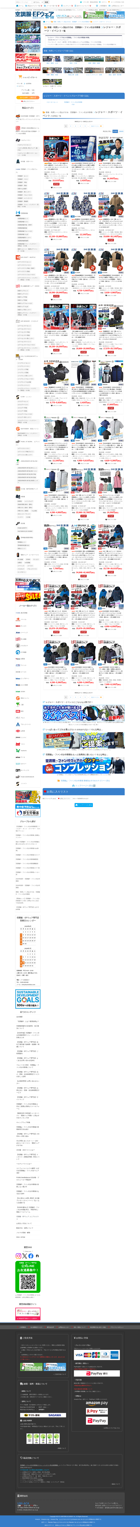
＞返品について (115, 1484)
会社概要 (19, 1017)
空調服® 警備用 (23, 201)
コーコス (30, 566)
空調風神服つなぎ (23, 234)
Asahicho (21, 750)
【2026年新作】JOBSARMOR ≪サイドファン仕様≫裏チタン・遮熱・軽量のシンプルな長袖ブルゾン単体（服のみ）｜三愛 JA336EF (83, 446)
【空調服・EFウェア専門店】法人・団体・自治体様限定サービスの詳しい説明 (27, 1074)
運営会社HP (50, 1327)
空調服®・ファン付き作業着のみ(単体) (27, 849)
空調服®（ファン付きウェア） (26, 170)
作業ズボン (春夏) (23, 511)
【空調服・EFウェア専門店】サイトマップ (27, 1098)
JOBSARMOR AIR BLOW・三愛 (27, 462)
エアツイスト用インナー (25, 455)
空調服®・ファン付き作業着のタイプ (28, 855)
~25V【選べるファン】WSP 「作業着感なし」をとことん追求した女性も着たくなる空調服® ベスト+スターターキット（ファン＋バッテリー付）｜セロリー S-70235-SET (83, 499)
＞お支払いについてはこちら (111, 1428)
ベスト (20, 744)
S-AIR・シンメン (24, 397)
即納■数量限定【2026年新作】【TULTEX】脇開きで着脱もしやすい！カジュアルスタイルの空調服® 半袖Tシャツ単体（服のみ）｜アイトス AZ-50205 (111, 279)
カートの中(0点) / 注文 (116, 2)
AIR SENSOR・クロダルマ (27, 321)
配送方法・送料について (24, 1228)
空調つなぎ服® (22, 188)
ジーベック (21, 566)
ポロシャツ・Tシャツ (24, 514)
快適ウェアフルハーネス (25, 303)
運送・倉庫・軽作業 (115, 72)
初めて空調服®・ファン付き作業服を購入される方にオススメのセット (28, 843)
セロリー (21, 764)
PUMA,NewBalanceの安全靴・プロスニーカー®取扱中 (27, 1179)
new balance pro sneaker (25, 531)
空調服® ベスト (23, 179)
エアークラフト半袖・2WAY (26, 268)
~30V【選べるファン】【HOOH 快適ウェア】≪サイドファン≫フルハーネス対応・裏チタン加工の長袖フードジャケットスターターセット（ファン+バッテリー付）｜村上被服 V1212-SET (110, 555)
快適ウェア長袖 (22, 300)
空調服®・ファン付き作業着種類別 (27, 859)
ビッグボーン (22, 572)
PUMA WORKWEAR (25, 777)
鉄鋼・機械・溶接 (52, 72)
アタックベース (32, 569)
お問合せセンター (116, 6)
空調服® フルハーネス (25, 195)
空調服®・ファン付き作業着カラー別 (28, 868)
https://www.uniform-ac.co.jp (29, 1507)
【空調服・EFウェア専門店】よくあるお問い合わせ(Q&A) (27, 1059)
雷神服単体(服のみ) (23, 545)
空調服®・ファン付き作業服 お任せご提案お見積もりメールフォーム (27, 1106)
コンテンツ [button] (67, 6)
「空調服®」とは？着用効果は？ (27, 1021)
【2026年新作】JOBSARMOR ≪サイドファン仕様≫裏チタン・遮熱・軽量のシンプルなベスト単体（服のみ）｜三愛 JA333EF (56, 498)
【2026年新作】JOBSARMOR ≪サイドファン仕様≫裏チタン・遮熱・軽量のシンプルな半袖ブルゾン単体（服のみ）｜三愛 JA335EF (110, 446)
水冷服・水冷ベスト (24, 161)
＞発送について (61, 1448)
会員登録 (27, 83)
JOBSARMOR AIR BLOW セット (27, 468)
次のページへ (96, 126)
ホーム (20, 6)
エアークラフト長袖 (24, 271)
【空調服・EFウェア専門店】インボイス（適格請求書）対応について (27, 1157)
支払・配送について (80, 1327)
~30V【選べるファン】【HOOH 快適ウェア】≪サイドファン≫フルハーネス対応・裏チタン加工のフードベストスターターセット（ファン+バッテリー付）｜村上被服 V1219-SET (83, 615)
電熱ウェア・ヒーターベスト (27, 555)
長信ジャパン (22, 698)
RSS (18, 1237)
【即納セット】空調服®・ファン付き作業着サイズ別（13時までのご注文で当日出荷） (28, 901)
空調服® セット (23, 176)
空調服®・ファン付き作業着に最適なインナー (28, 836)
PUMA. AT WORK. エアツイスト (28, 443)
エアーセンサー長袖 (24, 335)
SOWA (28, 559)
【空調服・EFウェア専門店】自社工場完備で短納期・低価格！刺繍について (27, 1044)
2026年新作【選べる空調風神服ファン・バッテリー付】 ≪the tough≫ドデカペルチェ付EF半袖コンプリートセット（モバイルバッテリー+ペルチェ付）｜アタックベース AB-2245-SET (83, 555)
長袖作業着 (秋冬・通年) (25, 504)
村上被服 (20, 559)
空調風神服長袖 (22, 228)
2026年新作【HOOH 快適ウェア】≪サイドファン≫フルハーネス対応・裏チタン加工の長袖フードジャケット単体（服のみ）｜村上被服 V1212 (110, 614)
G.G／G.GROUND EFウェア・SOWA (27, 357)
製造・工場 (73, 60)
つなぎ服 (34, 511)
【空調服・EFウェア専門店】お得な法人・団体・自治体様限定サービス (27, 1090)
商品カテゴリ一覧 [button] (33, 6)
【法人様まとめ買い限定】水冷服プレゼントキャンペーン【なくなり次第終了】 (27, 1200)
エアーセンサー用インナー (25, 338)
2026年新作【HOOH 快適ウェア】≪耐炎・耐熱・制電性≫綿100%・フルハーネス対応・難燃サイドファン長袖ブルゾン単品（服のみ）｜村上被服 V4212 (110, 671)
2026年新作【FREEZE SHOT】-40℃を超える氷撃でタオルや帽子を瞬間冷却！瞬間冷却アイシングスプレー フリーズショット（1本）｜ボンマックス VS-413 (83, 167)
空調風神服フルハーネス (25, 231)
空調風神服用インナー (24, 237)
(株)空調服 (21, 613)
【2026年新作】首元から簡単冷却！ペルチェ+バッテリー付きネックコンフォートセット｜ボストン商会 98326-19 (111, 166)
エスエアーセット (23, 401)
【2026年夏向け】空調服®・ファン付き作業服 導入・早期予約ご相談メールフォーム (27, 1209)
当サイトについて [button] (83, 6)
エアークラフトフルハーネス (26, 274)
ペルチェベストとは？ (24, 1164)
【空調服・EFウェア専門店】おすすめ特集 (27, 908)
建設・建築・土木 (52, 60)
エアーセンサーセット (24, 326)
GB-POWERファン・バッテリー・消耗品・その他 (28, 434)
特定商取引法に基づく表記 (98, 1327)
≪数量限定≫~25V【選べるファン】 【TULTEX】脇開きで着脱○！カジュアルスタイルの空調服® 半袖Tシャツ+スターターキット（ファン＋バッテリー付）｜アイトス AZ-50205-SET (56, 279)
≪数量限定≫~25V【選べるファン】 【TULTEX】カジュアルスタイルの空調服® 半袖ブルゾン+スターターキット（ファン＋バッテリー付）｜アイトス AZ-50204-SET (111, 223)
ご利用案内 (101, 6)
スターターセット (52, 102)
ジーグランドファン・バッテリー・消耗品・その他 (27, 389)
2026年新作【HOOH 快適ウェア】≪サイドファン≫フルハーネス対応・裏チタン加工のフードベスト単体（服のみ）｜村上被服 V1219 (83, 670)
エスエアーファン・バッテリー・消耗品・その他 (27, 421)
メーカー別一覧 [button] (51, 6)
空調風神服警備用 (23, 241)
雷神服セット (22, 542)
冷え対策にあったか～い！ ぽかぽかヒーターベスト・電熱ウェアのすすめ (27, 1143)
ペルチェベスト (23, 140)
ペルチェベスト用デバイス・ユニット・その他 (27, 154)
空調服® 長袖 (22, 185)
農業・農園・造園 (94, 60)
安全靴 (20, 523)
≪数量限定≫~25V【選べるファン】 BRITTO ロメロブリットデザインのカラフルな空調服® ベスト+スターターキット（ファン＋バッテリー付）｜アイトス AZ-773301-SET (56, 223)
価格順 (121, 131)
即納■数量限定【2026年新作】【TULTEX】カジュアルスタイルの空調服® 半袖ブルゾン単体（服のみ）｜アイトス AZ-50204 (83, 278)
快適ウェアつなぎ (23, 306)
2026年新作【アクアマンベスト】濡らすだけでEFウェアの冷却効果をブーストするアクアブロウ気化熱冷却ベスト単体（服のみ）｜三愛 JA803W (56, 446)
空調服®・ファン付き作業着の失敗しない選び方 (27, 1185)
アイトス (21, 665)
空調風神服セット (23, 218)
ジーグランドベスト (24, 366)
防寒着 (20, 501)
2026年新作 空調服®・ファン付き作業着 (28, 886)
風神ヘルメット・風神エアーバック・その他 (27, 250)
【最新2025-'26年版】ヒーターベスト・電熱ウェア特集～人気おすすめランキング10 (27, 1115)
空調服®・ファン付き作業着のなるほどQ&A (27, 1192)
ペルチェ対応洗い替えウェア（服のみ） (27, 149)
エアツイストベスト (24, 448)
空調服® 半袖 (22, 182)
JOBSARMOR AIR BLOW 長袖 (27, 477)
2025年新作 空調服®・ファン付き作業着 (28, 880)
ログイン (103, 2)
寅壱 (20, 711)
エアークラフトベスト (24, 265)
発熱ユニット (22, 548)
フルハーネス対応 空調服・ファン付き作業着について (27, 1066)
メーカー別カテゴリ (28, 606)
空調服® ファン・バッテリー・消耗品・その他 (28, 205)
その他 (28, 517)
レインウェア (29, 501)
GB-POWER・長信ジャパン (27, 429)
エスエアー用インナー (24, 417)
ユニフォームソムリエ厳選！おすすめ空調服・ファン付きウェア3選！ (27, 1170)
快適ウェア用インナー (24, 309)
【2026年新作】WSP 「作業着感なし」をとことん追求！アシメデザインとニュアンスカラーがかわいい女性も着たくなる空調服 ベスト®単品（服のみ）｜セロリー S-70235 (56, 555)
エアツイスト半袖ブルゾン (25, 451)
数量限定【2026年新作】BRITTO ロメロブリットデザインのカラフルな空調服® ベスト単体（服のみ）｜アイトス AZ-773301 (83, 222)
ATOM (23, 1237)
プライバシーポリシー (117, 1327)
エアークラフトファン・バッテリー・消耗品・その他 (27, 279)
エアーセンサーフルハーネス (26, 345)
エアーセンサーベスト (24, 329)
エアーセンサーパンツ (24, 341)
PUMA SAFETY (22, 528)
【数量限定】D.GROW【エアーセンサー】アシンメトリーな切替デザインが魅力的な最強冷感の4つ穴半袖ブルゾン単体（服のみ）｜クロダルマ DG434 (56, 390)
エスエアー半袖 (22, 408)
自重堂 (20, 562)
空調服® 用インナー (24, 192)
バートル (21, 619)
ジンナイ (21, 737)
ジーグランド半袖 (23, 369)
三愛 (20, 705)
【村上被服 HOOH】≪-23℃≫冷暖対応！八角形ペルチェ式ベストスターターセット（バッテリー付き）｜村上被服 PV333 (56, 334)
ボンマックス (22, 770)
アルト (20, 718)
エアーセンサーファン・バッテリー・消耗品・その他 (27, 349)
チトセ (20, 757)
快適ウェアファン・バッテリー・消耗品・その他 (27, 314)
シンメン (21, 783)
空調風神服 (22, 213)
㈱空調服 (27, 562)
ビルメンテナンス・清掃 (94, 72)
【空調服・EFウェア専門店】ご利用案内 (27, 1052)
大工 (115, 60)
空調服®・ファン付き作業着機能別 (27, 863)
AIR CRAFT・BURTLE (25, 257)
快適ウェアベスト (23, 294)
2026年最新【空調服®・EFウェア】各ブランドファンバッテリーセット (28, 118)
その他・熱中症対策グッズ (27, 489)
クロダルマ (21, 569)
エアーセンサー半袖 (24, 332)
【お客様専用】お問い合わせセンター (27, 1082)
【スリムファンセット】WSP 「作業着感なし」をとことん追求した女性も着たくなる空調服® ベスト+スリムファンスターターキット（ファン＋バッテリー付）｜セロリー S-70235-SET (110, 499)
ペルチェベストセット (24, 145)
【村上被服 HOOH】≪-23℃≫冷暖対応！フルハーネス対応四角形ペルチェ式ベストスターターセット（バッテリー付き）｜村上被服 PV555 (83, 334)
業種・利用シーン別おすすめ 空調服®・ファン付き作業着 (28, 893)
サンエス (36, 559)
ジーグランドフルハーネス (25, 379)
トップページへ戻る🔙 (83, 786)
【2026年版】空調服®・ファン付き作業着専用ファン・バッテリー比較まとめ (27, 1035)
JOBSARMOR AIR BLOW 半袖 (27, 474)
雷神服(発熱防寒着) (24, 537)
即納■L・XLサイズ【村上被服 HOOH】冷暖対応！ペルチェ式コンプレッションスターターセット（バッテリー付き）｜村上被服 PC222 (56, 166)
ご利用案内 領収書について (82, 1391)
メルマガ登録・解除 (23, 1232)
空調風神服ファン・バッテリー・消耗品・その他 (27, 245)
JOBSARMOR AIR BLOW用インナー (28, 481)
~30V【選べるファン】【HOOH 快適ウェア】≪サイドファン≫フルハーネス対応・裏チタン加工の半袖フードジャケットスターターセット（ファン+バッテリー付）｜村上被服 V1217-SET (56, 615)
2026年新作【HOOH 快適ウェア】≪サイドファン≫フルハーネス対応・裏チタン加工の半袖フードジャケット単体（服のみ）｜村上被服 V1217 (56, 670)
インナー (20, 517)
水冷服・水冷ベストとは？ (25, 1150)
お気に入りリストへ (27, 101)
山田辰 (20, 731)
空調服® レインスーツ (25, 198)
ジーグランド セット (24, 363)
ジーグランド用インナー (25, 376)
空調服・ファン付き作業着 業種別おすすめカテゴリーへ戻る (84, 781)
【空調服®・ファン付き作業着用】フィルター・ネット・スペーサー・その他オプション (28, 829)
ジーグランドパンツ (24, 385)
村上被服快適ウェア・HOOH (27, 286)
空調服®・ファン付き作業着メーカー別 (28, 873)
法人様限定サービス (36, 1327)
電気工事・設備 (73, 72)
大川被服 (21, 652)
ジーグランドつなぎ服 (24, 382)
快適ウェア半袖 (22, 297)
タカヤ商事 (22, 685)
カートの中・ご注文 (28, 97)
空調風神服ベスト (23, 221)
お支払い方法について (24, 1223)
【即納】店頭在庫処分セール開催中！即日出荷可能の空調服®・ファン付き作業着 (28, 130)
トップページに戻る (83, 805)
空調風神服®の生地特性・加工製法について (27, 1027)
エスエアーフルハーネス (25, 414)
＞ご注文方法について (59, 1374)
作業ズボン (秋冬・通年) (25, 507)
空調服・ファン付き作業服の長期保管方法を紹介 (27, 1128)
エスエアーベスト (23, 404)
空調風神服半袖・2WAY (25, 225)
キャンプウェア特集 (23, 1122)
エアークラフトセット (24, 262)
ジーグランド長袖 (23, 372)
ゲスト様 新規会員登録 (89, 2)
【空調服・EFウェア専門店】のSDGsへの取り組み (27, 1135)
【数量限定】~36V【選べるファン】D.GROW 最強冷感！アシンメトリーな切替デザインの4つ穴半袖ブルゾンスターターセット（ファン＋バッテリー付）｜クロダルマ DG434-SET (110, 335)
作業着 (20, 496)
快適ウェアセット (23, 290)
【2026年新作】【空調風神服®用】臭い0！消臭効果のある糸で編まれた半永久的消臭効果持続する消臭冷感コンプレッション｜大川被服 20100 (83, 390)
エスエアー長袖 (22, 411)
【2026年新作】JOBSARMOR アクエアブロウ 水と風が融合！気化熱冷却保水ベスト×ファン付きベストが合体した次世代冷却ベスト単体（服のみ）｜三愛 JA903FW (110, 391)
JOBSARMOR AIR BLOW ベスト (27, 471)
